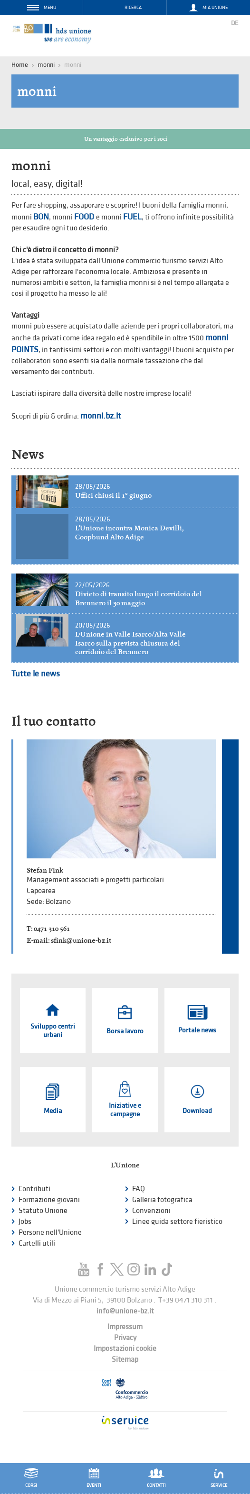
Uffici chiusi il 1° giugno (113, 495)
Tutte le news (35, 674)
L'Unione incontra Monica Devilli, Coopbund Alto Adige (129, 532)
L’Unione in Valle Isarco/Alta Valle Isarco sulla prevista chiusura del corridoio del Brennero (130, 643)
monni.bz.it (100, 416)
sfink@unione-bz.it (81, 940)
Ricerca (133, 7)
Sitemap (125, 1359)
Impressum (125, 1326)
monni (46, 65)
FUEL (132, 217)
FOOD (85, 217)
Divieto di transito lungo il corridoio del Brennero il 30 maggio (138, 598)
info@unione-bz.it (125, 1311)
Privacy (125, 1337)
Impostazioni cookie (125, 1348)
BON (41, 217)
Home (19, 65)
